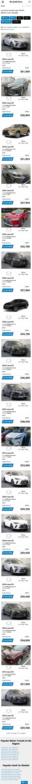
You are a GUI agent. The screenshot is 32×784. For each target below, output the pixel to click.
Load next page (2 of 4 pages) (16, 733)
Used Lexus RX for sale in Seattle (9, 779)
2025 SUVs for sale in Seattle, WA (9, 747)
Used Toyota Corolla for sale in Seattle (10, 776)
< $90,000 (6, 22)
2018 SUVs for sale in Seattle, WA (9, 759)
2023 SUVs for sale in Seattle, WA (9, 751)
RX (13, 18)
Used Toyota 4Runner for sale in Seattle (11, 774)
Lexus (5, 18)
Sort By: (16, 22)
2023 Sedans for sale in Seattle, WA (10, 752)
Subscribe (28, 6)
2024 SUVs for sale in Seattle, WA (9, 749)
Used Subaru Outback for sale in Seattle (11, 778)
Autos (3, 6)
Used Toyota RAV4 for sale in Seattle (10, 772)
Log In (23, 6)
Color (27, 18)
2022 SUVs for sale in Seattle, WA (9, 754)
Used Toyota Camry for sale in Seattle (10, 769)
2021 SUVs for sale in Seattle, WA (9, 756)
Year (20, 18)
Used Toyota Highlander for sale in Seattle (11, 771)
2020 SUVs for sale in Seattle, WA (9, 758)
